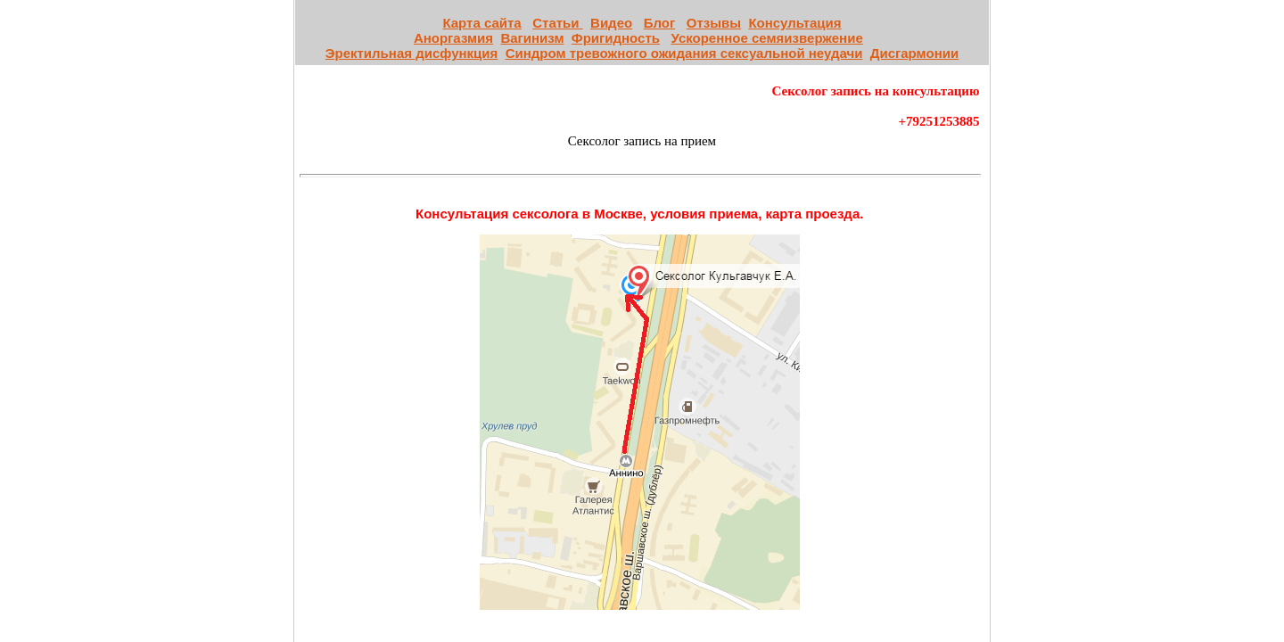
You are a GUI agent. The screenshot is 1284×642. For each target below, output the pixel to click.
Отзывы (714, 22)
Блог (660, 22)
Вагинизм (532, 37)
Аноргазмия (453, 37)
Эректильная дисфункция (411, 53)
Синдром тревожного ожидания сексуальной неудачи (684, 53)
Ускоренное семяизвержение (767, 37)
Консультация (794, 22)
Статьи (557, 22)
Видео (611, 22)
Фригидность (616, 37)
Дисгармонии (914, 53)
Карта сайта (481, 22)
